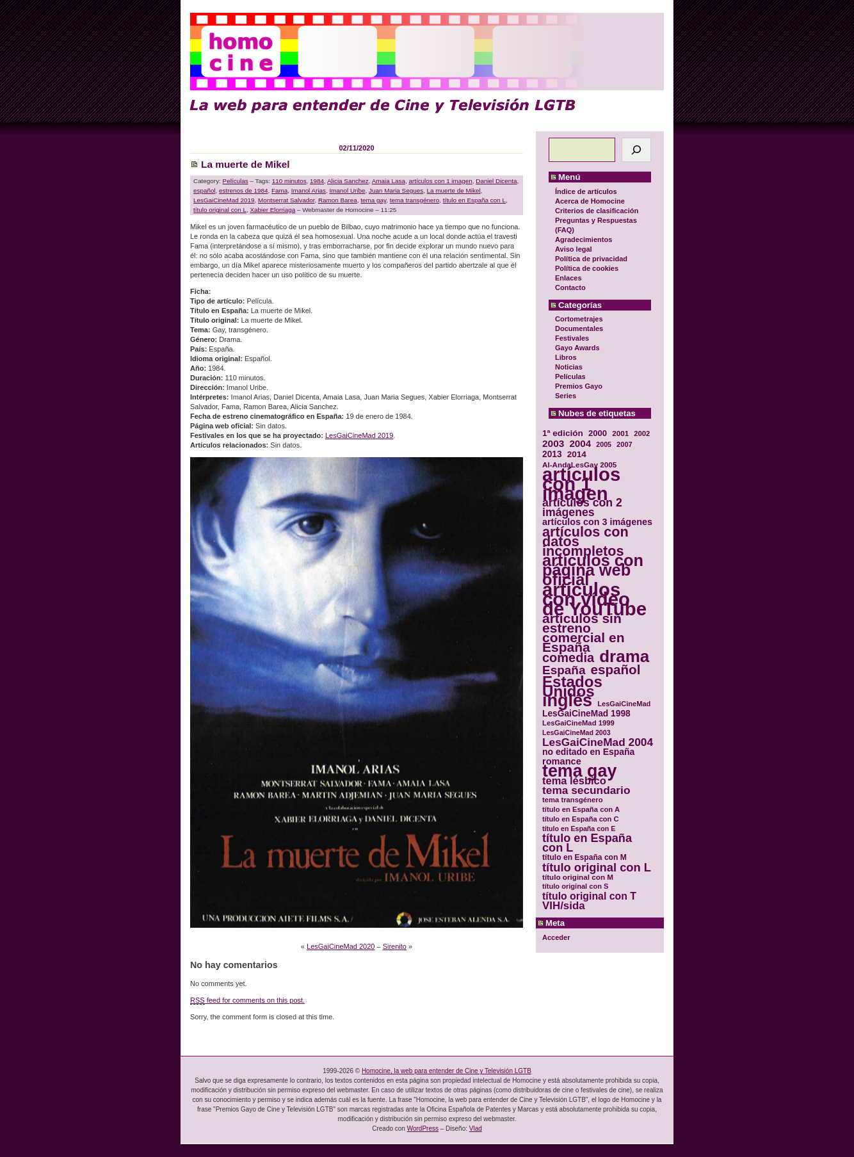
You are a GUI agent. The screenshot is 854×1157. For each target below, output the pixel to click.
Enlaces (568, 278)
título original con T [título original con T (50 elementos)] (589, 896)
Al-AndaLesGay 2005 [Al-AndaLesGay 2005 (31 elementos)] (579, 464)
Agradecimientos (583, 239)
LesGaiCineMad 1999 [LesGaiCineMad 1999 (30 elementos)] (578, 723)
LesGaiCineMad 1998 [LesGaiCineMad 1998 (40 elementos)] (586, 713)
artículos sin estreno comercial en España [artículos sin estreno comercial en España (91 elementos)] (583, 632)
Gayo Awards (577, 348)
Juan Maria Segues (396, 190)
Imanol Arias (308, 190)
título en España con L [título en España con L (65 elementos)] (587, 843)
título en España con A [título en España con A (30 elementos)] (581, 809)
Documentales (579, 328)
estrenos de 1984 (243, 190)
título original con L (219, 209)
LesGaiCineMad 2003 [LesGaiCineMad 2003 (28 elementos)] (576, 732)
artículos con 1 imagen (440, 180)
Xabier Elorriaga (272, 209)
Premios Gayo (578, 386)
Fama (279, 190)
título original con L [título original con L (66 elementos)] (596, 867)
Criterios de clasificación (596, 210)
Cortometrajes (579, 319)
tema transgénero (414, 200)
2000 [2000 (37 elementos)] (597, 433)
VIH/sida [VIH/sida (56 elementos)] (563, 905)
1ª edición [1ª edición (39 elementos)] (562, 433)
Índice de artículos (586, 191)
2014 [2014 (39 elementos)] (576, 454)
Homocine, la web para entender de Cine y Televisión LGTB (446, 1070)
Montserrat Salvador (286, 200)
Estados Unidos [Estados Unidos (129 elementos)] (572, 686)
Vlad (475, 1128)
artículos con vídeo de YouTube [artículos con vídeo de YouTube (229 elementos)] (594, 599)
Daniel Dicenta (496, 180)
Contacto (570, 287)
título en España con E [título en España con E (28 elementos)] (578, 828)
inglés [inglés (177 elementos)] (567, 701)
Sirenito (395, 946)
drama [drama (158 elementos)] (624, 656)
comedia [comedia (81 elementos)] (568, 658)
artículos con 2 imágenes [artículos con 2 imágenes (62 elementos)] (582, 507)
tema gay (373, 200)
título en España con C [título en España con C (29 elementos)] (580, 819)
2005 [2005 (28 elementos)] (603, 444)
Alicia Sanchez (348, 180)
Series (565, 396)
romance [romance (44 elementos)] (561, 761)
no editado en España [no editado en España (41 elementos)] (588, 752)
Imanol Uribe (348, 190)
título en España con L (474, 200)
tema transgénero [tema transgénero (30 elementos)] (572, 800)
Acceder (556, 937)
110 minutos (289, 180)
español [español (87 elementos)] (615, 669)
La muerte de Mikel (245, 164)
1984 (317, 180)
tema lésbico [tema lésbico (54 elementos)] (574, 781)
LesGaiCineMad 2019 (224, 200)
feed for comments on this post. (247, 1000)
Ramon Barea (337, 200)
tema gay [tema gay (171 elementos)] (579, 771)
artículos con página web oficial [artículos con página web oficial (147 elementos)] (592, 570)
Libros (566, 357)
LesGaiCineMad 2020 (341, 946)
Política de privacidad (591, 259)
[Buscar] (636, 150)
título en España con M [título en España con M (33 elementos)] (584, 857)
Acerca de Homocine (590, 201)
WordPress (423, 1128)
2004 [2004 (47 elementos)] (580, 443)
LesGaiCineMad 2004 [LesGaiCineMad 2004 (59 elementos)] (597, 742)
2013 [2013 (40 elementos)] (552, 454)
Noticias (569, 367)
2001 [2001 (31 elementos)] (620, 433)
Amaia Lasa (388, 180)
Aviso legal (573, 249)
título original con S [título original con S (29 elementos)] (575, 886)
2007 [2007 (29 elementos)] (624, 444)
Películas (570, 376)
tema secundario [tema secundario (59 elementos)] (586, 790)
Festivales (572, 338)
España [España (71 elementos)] (563, 670)
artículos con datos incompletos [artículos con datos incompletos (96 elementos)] (585, 541)
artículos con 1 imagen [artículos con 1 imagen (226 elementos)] (581, 483)
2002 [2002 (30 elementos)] (642, 433)
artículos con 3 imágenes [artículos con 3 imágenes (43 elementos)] (597, 522)
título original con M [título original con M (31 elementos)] (577, 877)
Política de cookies (586, 268)
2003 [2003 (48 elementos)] (553, 443)
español (204, 190)
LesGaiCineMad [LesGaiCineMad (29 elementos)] (623, 704)
